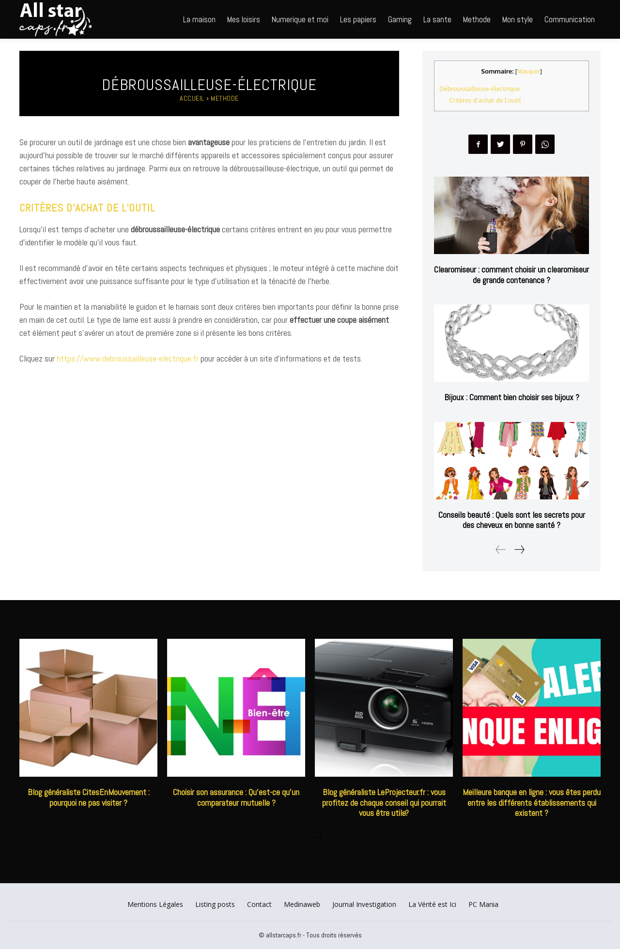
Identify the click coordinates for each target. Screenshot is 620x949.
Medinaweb (302, 904)
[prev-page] (501, 549)
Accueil (192, 98)
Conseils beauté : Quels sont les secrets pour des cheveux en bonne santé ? (511, 520)
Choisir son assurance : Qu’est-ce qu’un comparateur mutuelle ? (236, 797)
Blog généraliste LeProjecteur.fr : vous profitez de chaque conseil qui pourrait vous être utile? (384, 802)
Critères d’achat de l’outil (485, 100)
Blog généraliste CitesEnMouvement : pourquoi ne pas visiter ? (89, 797)
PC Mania (483, 904)
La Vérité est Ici (432, 904)
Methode (225, 98)
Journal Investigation (364, 904)
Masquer (528, 71)
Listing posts (215, 904)
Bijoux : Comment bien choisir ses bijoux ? (511, 397)
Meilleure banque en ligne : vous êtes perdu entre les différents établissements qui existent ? (532, 802)
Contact (259, 904)
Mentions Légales (155, 904)
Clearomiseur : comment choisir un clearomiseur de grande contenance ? (511, 275)
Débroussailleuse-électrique (479, 88)
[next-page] (519, 549)
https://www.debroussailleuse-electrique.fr (128, 358)
